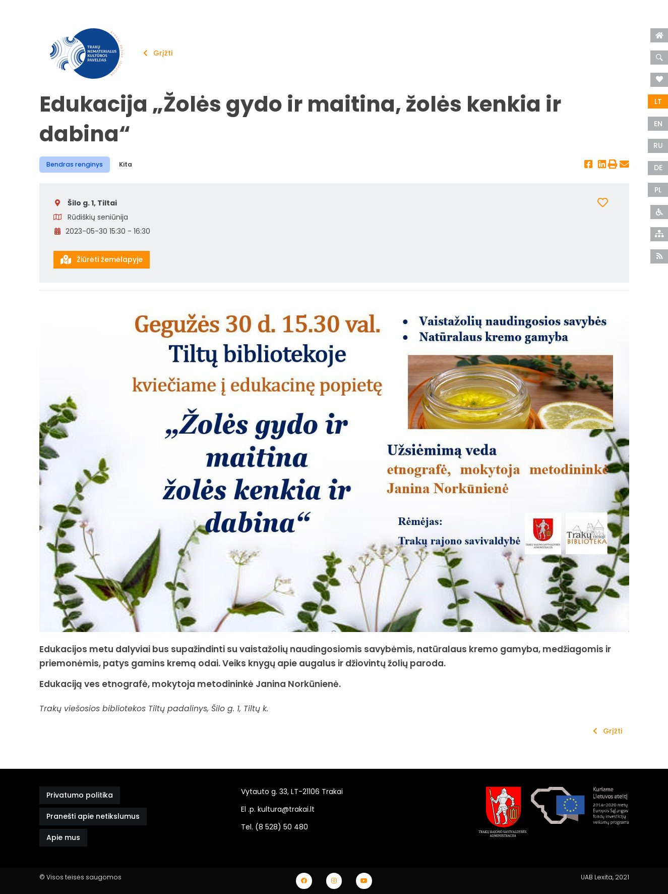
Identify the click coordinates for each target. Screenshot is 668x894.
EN (658, 124)
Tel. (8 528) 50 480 (274, 827)
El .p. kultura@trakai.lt (278, 809)
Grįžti (157, 53)
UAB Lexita (597, 877)
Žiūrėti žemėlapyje (101, 259)
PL (657, 190)
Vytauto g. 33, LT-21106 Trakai (292, 791)
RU (658, 145)
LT (658, 101)
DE (658, 168)
